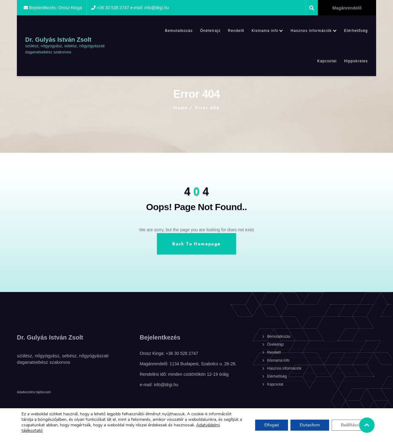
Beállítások (351, 425)
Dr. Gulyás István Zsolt (58, 39)
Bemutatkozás (179, 31)
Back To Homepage (196, 244)
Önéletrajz (210, 31)
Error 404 (207, 108)
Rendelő (236, 31)
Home (180, 108)
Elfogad (271, 425)
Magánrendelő (347, 8)
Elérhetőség (356, 31)
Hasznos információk (311, 31)
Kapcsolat (327, 61)
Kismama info (264, 31)
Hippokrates (356, 61)
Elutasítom (310, 425)
